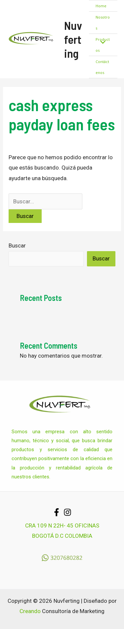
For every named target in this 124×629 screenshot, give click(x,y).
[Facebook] (57, 512)
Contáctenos (102, 67)
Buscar (17, 245)
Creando (30, 611)
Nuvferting (73, 39)
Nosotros (103, 23)
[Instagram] (67, 512)
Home (101, 5)
